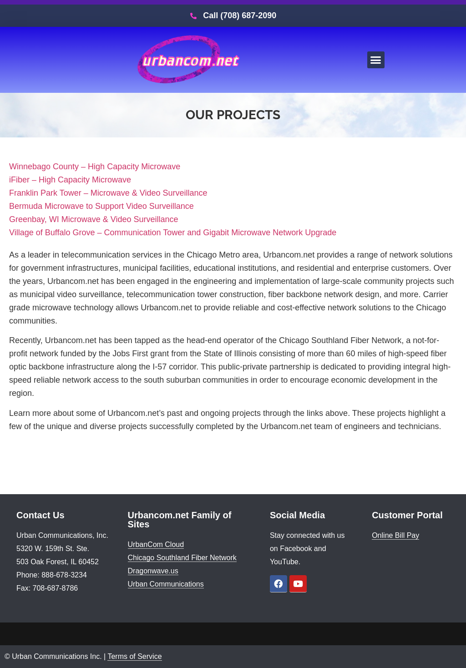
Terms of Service (134, 656)
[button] (376, 60)
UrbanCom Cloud (156, 544)
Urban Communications (166, 584)
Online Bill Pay (395, 535)
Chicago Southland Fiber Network (182, 558)
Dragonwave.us (153, 571)
